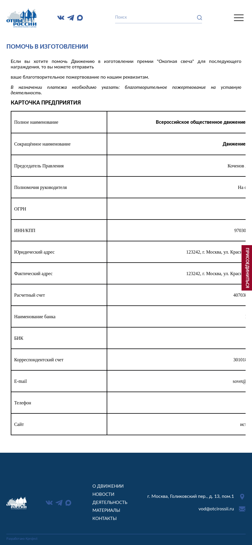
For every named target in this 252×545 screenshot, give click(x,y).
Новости (103, 494)
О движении (108, 486)
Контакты (104, 518)
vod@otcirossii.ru (216, 509)
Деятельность (109, 502)
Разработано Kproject (21, 538)
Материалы (106, 510)
